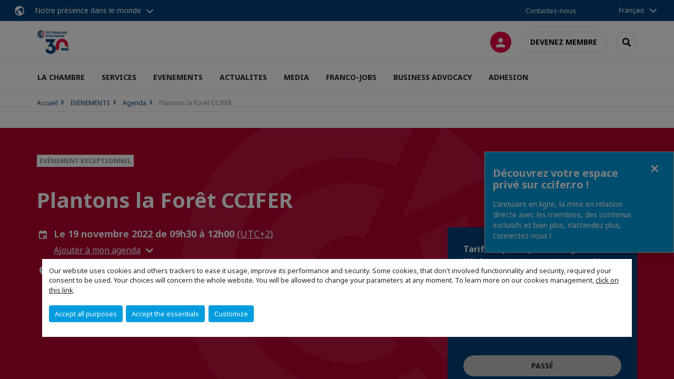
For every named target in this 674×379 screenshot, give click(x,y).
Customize (231, 313)
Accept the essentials (165, 313)
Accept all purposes (86, 313)
